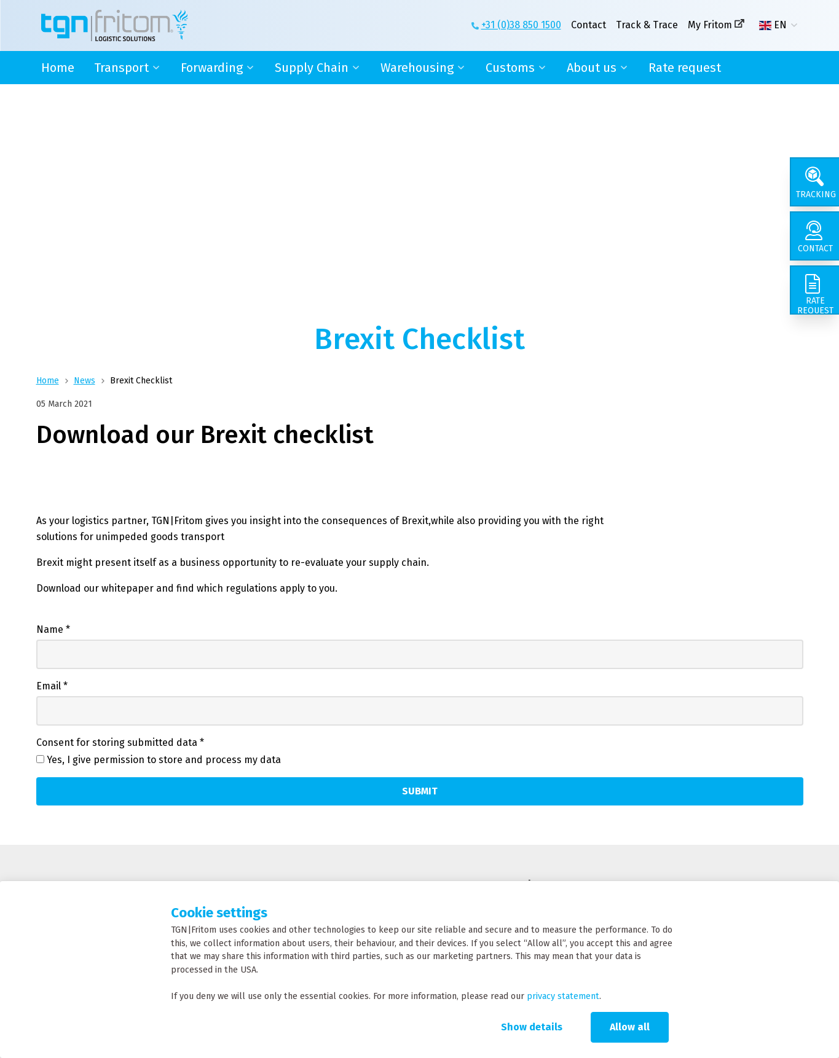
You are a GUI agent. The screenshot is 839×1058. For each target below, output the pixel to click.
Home (57, 67)
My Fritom (710, 25)
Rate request (684, 67)
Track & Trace (647, 25)
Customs (510, 67)
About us (591, 67)
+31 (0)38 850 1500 (521, 25)
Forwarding (212, 67)
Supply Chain (312, 67)
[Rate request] (814, 290)
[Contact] (814, 236)
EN (773, 25)
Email (52, 686)
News (84, 380)
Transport (121, 67)
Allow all (630, 1027)
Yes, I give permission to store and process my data (164, 760)
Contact (588, 25)
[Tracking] (814, 181)
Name (53, 629)
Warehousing (417, 67)
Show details (531, 1027)
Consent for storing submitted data (120, 742)
